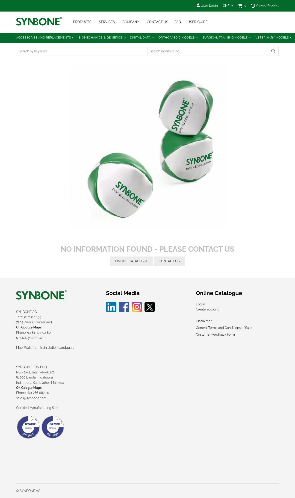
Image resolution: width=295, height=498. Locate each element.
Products (82, 22)
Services (107, 22)
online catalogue (131, 261)
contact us (169, 261)
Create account (207, 309)
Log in (200, 304)
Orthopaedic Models (176, 37)
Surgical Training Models (225, 37)
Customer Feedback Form (215, 334)
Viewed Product (265, 5)
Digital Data (140, 37)
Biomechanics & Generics (100, 37)
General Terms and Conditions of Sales (224, 328)
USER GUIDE (197, 22)
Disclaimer (204, 321)
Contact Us (157, 22)
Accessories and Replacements (43, 37)
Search (273, 51)
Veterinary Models (272, 37)
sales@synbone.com (31, 338)
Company (130, 22)
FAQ (177, 22)
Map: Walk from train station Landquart (45, 347)
